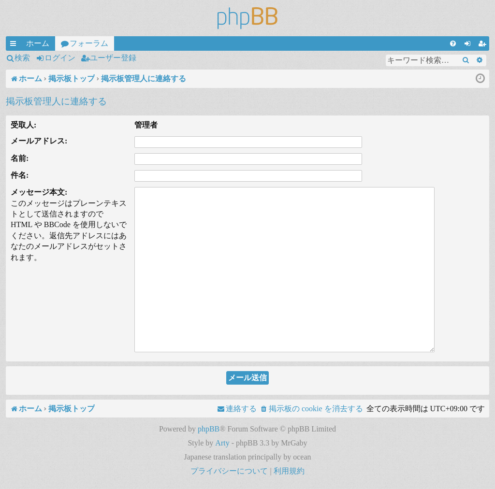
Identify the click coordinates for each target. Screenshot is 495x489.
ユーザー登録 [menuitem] (484, 45)
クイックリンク (15, 45)
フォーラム (89, 43)
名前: (20, 158)
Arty (222, 443)
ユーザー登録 (113, 58)
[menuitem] (453, 43)
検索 (22, 58)
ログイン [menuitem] (469, 45)
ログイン (59, 58)
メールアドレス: (39, 141)
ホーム (37, 43)
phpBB (208, 429)
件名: (20, 175)
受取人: (23, 125)
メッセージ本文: (39, 192)
